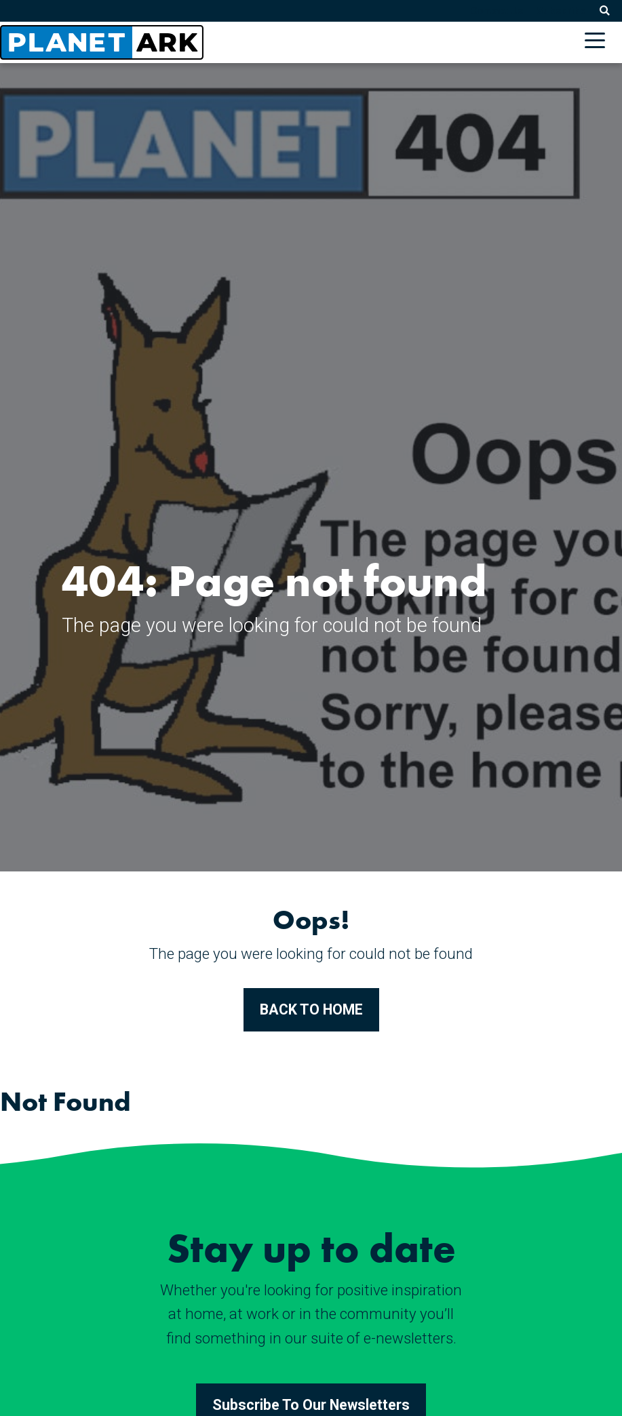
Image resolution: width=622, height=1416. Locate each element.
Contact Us (497, 11)
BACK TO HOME (311, 1009)
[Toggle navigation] (598, 42)
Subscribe (561, 11)
